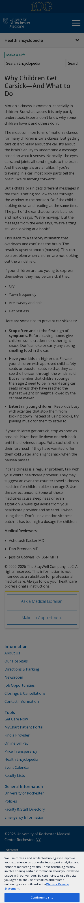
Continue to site (42, 897)
